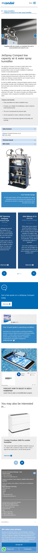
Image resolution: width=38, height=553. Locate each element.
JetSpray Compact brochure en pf (11, 133)
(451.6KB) (6, 135)
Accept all (19, 545)
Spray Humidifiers (9, 11)
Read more (5, 265)
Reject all (10, 549)
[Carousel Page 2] (19, 273)
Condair (8, 3)
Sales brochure (19, 129)
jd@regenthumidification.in (10, 496)
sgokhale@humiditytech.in (10, 515)
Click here (6, 304)
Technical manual (19, 140)
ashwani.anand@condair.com (10, 476)
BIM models (19, 144)
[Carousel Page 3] (20, 273)
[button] (34, 36)
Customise (27, 549)
